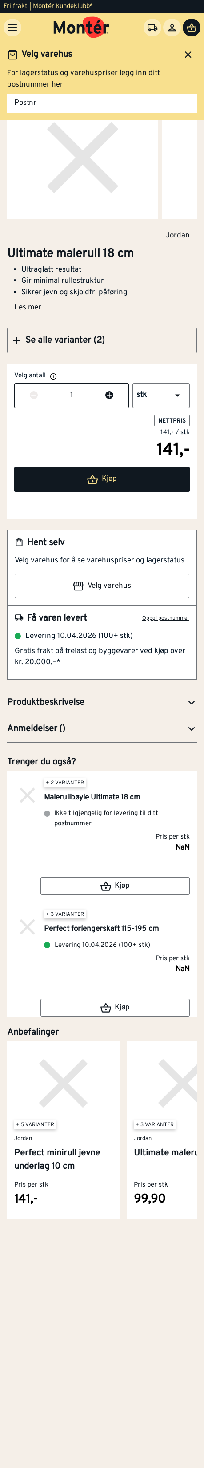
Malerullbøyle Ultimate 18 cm (92, 798)
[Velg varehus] (152, 27)
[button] (102, 340)
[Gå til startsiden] (81, 27)
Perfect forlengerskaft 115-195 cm (101, 929)
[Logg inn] (172, 27)
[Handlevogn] (191, 27)
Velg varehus (102, 586)
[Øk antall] (109, 395)
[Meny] (12, 27)
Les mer (27, 308)
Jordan (178, 235)
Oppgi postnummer (165, 618)
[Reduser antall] (33, 395)
